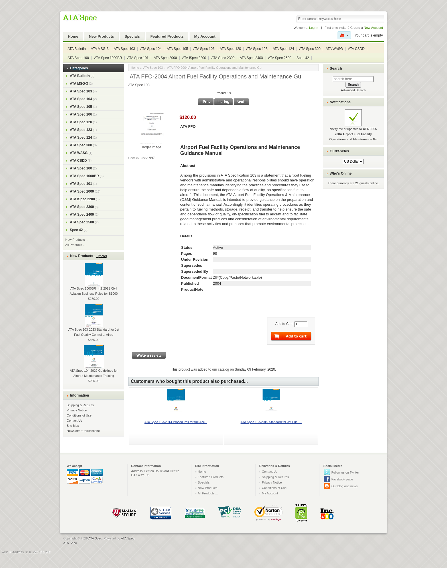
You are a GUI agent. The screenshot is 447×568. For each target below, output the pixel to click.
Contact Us (74, 420)
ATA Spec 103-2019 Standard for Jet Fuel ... (271, 422)
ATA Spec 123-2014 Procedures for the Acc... (176, 422)
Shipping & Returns (80, 405)
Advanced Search (353, 90)
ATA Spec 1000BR (108, 58)
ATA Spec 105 (177, 49)
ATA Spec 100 (78, 58)
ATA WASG (334, 49)
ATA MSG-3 (100, 49)
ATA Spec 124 (283, 49)
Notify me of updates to (353, 128)
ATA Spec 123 (257, 49)
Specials (132, 36)
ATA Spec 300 (309, 49)
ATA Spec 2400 (251, 58)
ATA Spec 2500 (279, 58)
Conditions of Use (79, 415)
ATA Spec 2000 (165, 58)
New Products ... (76, 239)
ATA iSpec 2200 (194, 58)
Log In (313, 27)
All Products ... (75, 244)
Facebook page (342, 479)
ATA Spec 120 (230, 49)
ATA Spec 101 (138, 58)
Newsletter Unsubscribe (83, 430)
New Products (101, 36)
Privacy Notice (77, 410)
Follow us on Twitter (345, 472)
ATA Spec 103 (124, 49)
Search (336, 68)
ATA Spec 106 (204, 49)
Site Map (73, 425)
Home (73, 36)
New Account (373, 27)
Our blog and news (344, 486)
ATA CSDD (356, 49)
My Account (204, 36)
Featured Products (167, 36)
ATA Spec (95, 538)
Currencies (339, 151)
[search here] (353, 79)
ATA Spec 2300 (223, 58)
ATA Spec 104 (151, 49)
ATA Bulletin (77, 49)
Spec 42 (302, 58)
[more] (101, 256)
